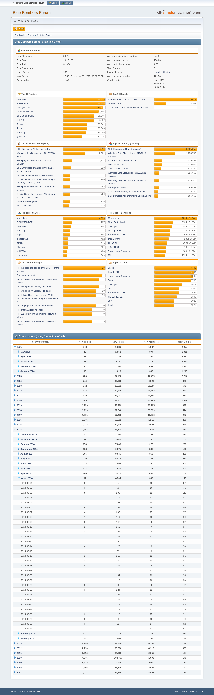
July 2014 (25, 458)
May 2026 (25, 352)
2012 (19, 648)
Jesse (20, 128)
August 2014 (27, 454)
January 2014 (27, 638)
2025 (19, 376)
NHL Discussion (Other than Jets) (33, 149)
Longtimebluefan (162, 72)
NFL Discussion (24, 205)
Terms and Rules (187, 691)
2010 (19, 658)
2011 (19, 653)
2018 (19, 410)
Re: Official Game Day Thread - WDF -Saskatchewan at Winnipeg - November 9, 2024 (37, 298)
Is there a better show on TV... (123, 160)
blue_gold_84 (23, 107)
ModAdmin (22, 218)
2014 (19, 429)
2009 (19, 662)
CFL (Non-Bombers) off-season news (35, 175)
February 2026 (27, 366)
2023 (19, 386)
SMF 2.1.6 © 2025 (18, 691)
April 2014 (25, 473)
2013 (19, 643)
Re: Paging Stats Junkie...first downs (35, 305)
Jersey (20, 243)
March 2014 (26, 478)
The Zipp (21, 132)
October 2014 (27, 444)
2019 (19, 405)
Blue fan (21, 247)
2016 (19, 420)
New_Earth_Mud (116, 222)
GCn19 (20, 120)
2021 (19, 395)
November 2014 (28, 439)
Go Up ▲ (199, 691)
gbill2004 (21, 136)
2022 (19, 390)
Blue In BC (22, 99)
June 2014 (25, 463)
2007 (19, 672)
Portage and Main (117, 187)
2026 (19, 347)
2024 (19, 381)
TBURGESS (114, 247)
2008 (19, 667)
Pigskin (111, 305)
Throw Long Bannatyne (119, 251)
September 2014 (28, 449)
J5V (110, 301)
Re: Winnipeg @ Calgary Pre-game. (34, 286)
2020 (19, 400)
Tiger (19, 234)
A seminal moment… (27, 275)
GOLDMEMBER (25, 111)
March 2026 (26, 361)
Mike (110, 255)
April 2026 (25, 356)
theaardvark (22, 103)
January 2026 (27, 371)
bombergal (22, 255)
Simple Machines (33, 691)
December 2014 (28, 434)
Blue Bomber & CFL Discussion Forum (127, 99)
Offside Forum (115, 103)
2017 (19, 415)
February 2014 (27, 633)
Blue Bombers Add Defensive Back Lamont (129, 196)
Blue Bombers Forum (32, 12)
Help (177, 691)
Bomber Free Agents (27, 201)
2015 (19, 424)
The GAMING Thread (118, 168)
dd (109, 288)
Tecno (20, 124)
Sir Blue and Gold (25, 115)
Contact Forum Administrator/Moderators (128, 107)
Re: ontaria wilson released (30, 310)
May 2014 (25, 468)
